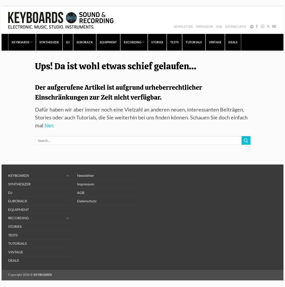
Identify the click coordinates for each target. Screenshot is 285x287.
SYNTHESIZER (49, 42)
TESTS (174, 42)
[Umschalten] (67, 175)
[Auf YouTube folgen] (274, 27)
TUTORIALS (194, 42)
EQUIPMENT (108, 42)
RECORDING (134, 42)
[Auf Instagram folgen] (262, 27)
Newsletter (183, 26)
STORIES (157, 42)
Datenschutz (235, 26)
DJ (68, 42)
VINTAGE (215, 42)
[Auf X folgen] (268, 27)
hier (48, 125)
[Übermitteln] (246, 140)
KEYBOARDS (22, 42)
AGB (219, 26)
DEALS (232, 42)
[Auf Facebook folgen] (257, 27)
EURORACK (85, 42)
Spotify (252, 26)
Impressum (204, 26)
